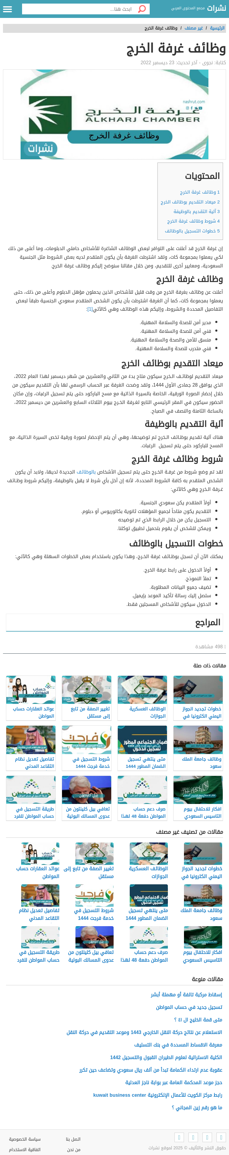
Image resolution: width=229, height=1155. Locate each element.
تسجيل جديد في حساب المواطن (189, 1007)
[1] (90, 309)
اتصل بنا (73, 1139)
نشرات (216, 9)
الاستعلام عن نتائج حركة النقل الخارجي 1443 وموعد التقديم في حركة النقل (144, 1032)
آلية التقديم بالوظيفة (197, 211)
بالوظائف (86, 472)
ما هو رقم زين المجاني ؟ (197, 1107)
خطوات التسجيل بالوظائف (192, 231)
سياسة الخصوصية (25, 1139)
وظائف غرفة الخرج (200, 192)
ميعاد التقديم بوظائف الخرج (190, 202)
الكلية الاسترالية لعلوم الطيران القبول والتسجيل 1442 (166, 1057)
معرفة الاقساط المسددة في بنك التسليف (178, 1045)
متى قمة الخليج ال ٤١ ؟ (198, 1019)
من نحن (74, 1150)
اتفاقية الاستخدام (25, 1150)
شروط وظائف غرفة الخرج (193, 221)
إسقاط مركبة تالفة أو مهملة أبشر (186, 994)
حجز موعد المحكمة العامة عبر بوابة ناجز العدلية (173, 1082)
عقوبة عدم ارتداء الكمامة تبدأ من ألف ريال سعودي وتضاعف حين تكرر (150, 1070)
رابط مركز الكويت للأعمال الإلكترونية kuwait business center (157, 1095)
